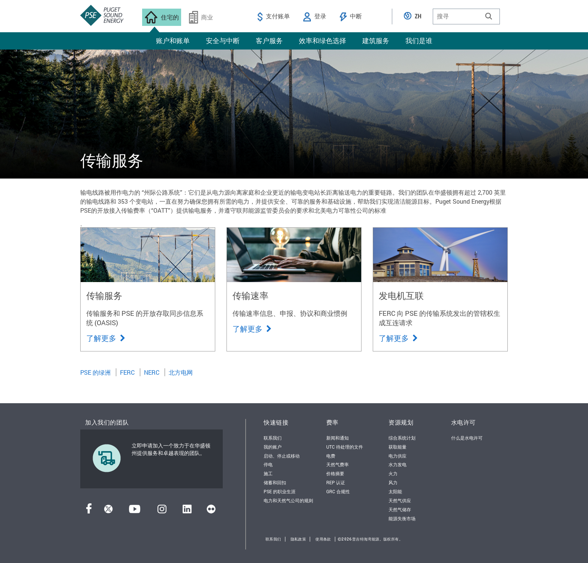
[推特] (108, 511)
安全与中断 (223, 40)
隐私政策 (298, 539)
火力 (393, 473)
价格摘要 (335, 473)
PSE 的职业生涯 (280, 491)
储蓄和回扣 (275, 482)
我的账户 (273, 447)
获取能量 (397, 447)
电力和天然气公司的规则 (288, 500)
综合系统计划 (402, 438)
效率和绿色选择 (322, 40)
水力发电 (397, 464)
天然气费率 (337, 464)
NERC (151, 372)
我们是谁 (418, 40)
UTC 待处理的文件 (344, 447)
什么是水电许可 (467, 438)
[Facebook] (89, 511)
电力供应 (397, 456)
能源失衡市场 (402, 518)
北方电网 (181, 372)
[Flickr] (211, 511)
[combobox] (466, 16)
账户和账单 (173, 40)
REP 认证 (335, 482)
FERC (127, 372)
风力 (393, 482)
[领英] (187, 511)
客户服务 (269, 40)
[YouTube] (134, 511)
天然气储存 (399, 509)
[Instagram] (162, 511)
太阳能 (395, 491)
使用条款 (323, 539)
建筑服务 (375, 40)
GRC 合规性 (338, 491)
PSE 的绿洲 (95, 372)
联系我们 (273, 438)
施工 (268, 473)
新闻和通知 (337, 438)
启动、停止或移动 (282, 456)
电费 (330, 456)
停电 (268, 464)
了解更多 (105, 338)
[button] (488, 16)
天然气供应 (399, 500)
